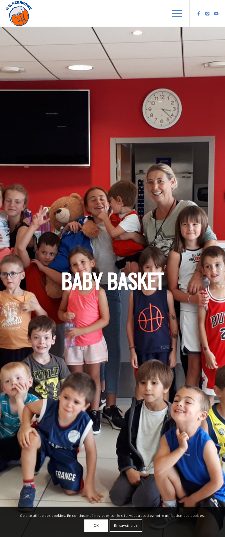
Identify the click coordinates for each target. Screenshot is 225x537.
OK (96, 525)
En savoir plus (126, 525)
